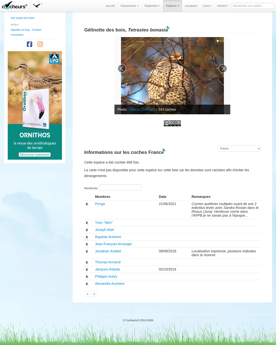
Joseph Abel (104, 230)
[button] (37, 5)
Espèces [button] (172, 5)
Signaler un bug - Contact (26, 29)
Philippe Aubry (106, 276)
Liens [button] (207, 5)
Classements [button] (129, 5)
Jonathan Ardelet (108, 251)
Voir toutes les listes (23, 17)
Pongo (100, 204)
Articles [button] (222, 5)
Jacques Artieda (107, 269)
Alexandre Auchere (109, 284)
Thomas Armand (107, 262)
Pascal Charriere (142, 109)
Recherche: (112, 187)
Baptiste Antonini (108, 237)
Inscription (191, 5)
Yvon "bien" (104, 223)
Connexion (17, 34)
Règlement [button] (152, 5)
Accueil (110, 5)
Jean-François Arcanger (113, 244)
